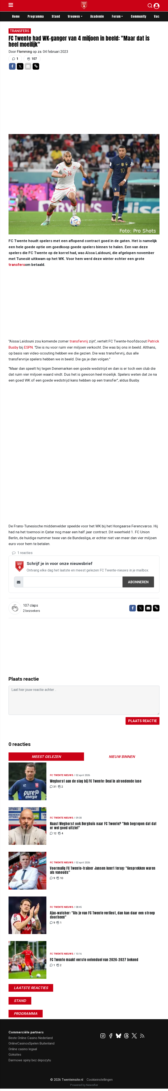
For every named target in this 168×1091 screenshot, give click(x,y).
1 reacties (22, 553)
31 (53, 786)
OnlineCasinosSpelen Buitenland (31, 1043)
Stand (56, 16)
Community (138, 16)
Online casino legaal (23, 1049)
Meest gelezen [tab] (46, 756)
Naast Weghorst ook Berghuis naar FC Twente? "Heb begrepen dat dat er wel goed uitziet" (103, 826)
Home (16, 16)
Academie (97, 16)
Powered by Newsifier (84, 1085)
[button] (150, 6)
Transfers (19, 31)
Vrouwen (74, 16)
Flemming (25, 52)
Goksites (15, 1055)
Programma (36, 16)
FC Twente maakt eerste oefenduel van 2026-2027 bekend (94, 960)
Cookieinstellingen (100, 1080)
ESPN (28, 347)
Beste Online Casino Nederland (31, 1038)
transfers (17, 264)
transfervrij (79, 341)
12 (53, 833)
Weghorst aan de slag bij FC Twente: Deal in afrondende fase (95, 781)
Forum (116, 16)
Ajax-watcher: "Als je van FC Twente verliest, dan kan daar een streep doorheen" (102, 915)
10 (59, 878)
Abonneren (138, 582)
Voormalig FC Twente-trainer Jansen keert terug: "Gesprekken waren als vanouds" (102, 870)
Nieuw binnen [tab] (122, 756)
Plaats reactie (142, 721)
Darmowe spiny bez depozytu (30, 1060)
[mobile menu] (11, 5)
